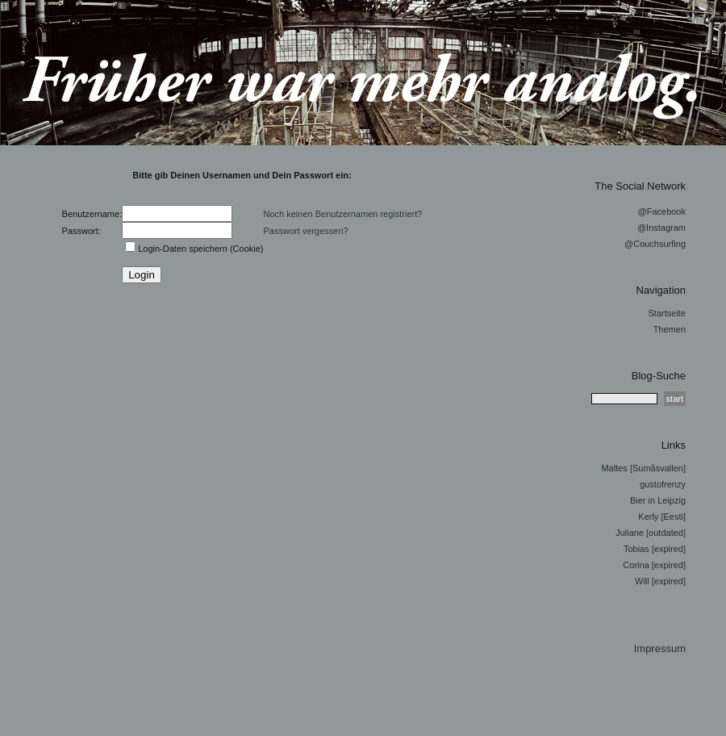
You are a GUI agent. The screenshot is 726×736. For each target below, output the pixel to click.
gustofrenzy (663, 484)
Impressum (660, 648)
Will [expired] (660, 581)
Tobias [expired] (655, 549)
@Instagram (661, 227)
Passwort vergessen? (306, 231)
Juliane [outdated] (650, 532)
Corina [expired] (654, 565)
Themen (669, 329)
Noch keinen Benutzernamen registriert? (343, 214)
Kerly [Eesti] (662, 516)
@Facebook (662, 211)
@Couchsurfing (655, 244)
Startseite (667, 313)
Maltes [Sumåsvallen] (643, 468)
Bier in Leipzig (658, 500)
